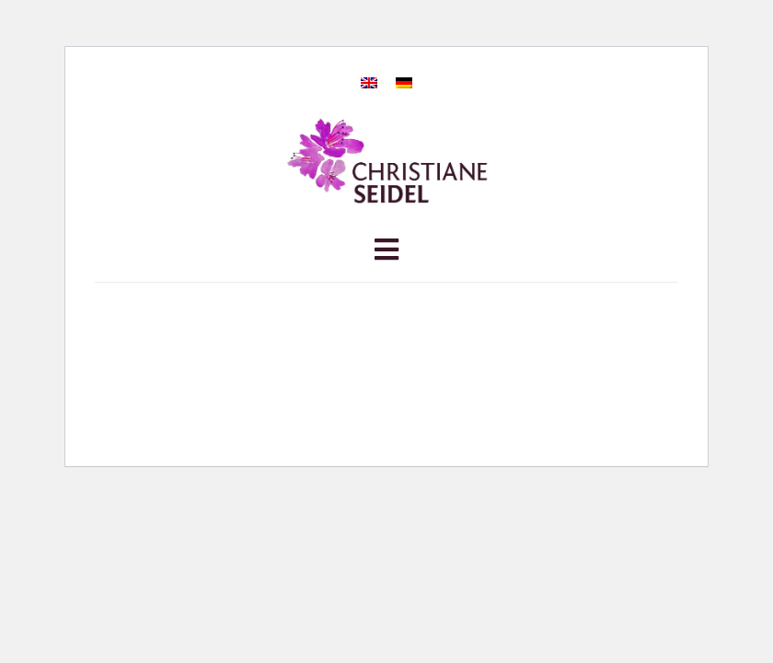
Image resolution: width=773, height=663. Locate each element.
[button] (386, 254)
